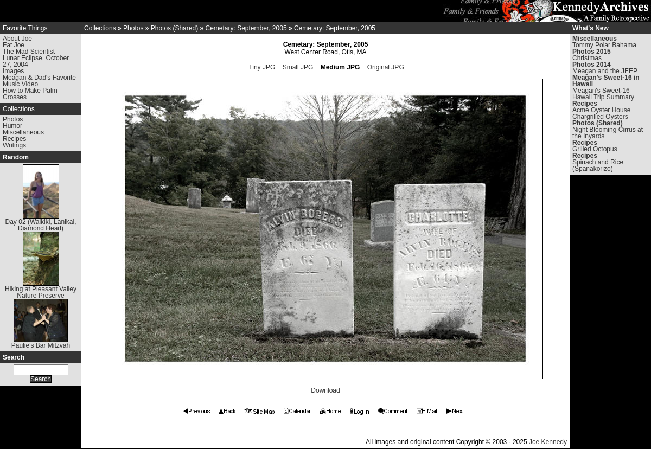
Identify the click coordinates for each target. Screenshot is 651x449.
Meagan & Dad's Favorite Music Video (39, 80)
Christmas (587, 58)
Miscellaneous (23, 132)
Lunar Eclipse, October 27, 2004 (36, 61)
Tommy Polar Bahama (604, 45)
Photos (13, 119)
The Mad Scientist (29, 51)
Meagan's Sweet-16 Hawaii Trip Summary (603, 93)
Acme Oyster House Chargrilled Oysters (601, 113)
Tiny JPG (261, 67)
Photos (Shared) (174, 28)
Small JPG (298, 67)
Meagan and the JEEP (604, 71)
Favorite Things (25, 28)
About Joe (17, 38)
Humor (12, 126)
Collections (19, 109)
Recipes (14, 139)
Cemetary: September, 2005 (245, 28)
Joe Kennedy (548, 442)
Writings (14, 145)
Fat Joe (13, 45)
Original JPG (385, 67)
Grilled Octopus (594, 149)
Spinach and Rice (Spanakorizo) (597, 165)
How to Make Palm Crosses (30, 93)
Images (13, 71)
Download (325, 390)
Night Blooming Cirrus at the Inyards (607, 132)
